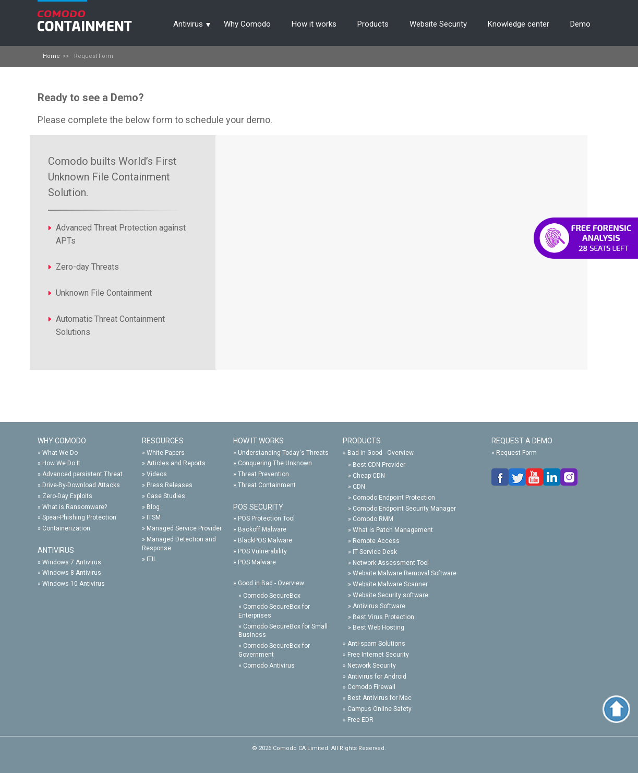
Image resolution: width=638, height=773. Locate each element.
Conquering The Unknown (275, 463)
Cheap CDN (369, 475)
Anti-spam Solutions (376, 643)
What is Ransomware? (74, 507)
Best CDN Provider (379, 464)
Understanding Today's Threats (283, 452)
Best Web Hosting (378, 627)
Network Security (371, 665)
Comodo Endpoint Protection (394, 497)
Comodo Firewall (371, 687)
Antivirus (188, 24)
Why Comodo (247, 24)
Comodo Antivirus (269, 665)
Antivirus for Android (376, 676)
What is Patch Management (393, 530)
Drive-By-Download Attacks (81, 485)
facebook (500, 477)
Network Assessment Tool (391, 562)
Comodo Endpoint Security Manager (404, 508)
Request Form (516, 452)
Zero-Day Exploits (67, 496)
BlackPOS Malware (265, 540)
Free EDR (360, 719)
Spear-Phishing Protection (79, 517)
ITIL (152, 559)
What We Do (60, 452)
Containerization (66, 528)
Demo (580, 24)
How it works (314, 24)
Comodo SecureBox (271, 595)
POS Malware (257, 562)
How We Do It (61, 463)
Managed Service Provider (184, 528)
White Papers (166, 452)
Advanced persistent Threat (82, 474)
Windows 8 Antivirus (71, 572)
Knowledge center (518, 24)
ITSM (154, 517)
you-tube (534, 477)
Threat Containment (267, 485)
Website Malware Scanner (390, 584)
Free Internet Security (378, 654)
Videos (157, 474)
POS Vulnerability (262, 551)
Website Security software (390, 595)
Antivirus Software (379, 606)
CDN (359, 486)
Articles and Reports (176, 463)
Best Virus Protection (383, 617)
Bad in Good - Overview (380, 452)
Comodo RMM (373, 519)
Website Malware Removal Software (404, 573)
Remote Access (376, 541)
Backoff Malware (262, 529)
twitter (517, 477)
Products (373, 24)
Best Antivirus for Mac (379, 698)
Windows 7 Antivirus (71, 562)
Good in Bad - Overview (271, 583)
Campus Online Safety (379, 708)
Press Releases (169, 485)
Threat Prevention (263, 474)
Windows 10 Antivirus (73, 583)
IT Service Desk (375, 551)
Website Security (438, 24)
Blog (153, 507)
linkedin (551, 477)
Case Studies (166, 496)
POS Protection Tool (266, 518)
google (568, 477)
